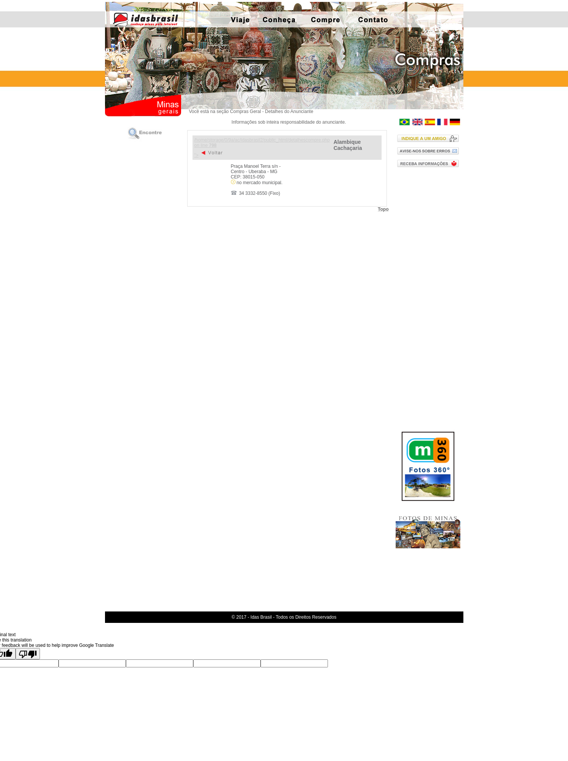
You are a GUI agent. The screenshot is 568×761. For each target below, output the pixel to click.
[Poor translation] (28, 653)
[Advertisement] (429, 294)
